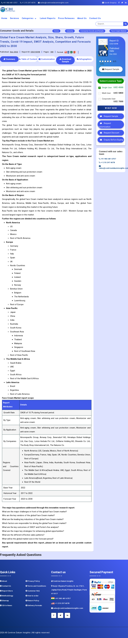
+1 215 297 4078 (27, 3)
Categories (29, 18)
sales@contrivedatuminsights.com (53, 3)
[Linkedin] (126, 2)
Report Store (6, 591)
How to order (32, 596)
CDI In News (6, 605)
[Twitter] (122, 2)
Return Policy (32, 601)
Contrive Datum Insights (62, 581)
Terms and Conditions (36, 586)
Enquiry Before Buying (111, 139)
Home (4, 18)
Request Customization (104, 124)
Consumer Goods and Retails (92, 31)
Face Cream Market (118, 31)
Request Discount (109, 132)
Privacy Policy (33, 581)
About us (82, 18)
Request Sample (110, 69)
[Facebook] (119, 2)
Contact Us (95, 18)
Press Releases (66, 18)
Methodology (6, 596)
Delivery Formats (34, 605)
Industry (70, 31)
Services (14, 18)
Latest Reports (47, 18)
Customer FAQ (33, 591)
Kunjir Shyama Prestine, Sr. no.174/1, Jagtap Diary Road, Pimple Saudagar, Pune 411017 (69, 590)
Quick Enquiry (109, 3)
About (3, 581)
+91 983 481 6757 (9, 3)
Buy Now (111, 108)
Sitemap (4, 601)
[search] (125, 24)
